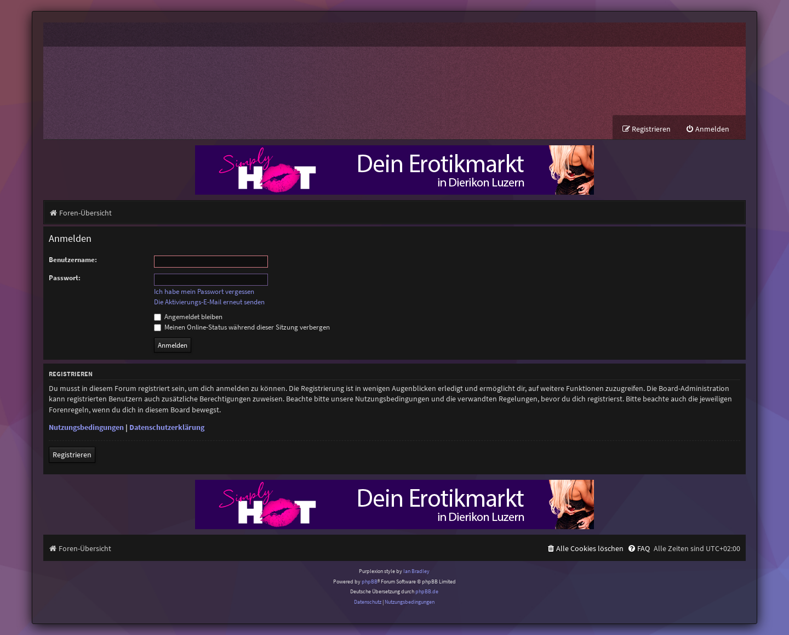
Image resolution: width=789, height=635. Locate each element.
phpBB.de (426, 591)
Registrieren (72, 455)
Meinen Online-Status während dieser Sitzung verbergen (242, 327)
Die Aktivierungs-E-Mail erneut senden (209, 302)
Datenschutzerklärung (166, 428)
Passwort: (65, 277)
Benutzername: (73, 259)
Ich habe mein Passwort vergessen (204, 291)
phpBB (370, 581)
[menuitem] (707, 129)
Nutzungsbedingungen (86, 428)
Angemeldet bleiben (188, 316)
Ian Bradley (416, 571)
